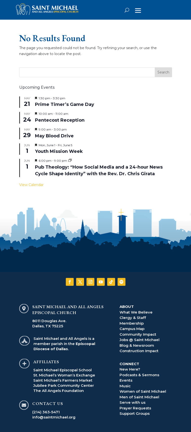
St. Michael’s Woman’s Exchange (64, 375)
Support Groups (135, 413)
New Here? (130, 369)
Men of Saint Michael (139, 397)
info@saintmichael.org (53, 417)
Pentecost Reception (60, 120)
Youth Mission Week (59, 151)
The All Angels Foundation (58, 390)
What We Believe (136, 312)
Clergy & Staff (133, 317)
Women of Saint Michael (143, 391)
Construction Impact (139, 350)
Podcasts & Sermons (139, 375)
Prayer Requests (135, 408)
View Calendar (31, 185)
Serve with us (132, 402)
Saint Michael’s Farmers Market (62, 380)
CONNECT (129, 363)
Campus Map (132, 328)
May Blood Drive (54, 136)
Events (126, 380)
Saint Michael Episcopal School (62, 370)
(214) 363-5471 (46, 412)
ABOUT (127, 306)
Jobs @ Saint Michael (139, 339)
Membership (132, 323)
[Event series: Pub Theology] (70, 160)
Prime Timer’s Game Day (64, 104)
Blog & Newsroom (137, 345)
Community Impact (138, 334)
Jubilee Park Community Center (63, 385)
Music (125, 386)
